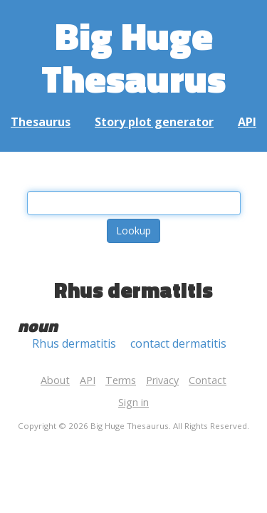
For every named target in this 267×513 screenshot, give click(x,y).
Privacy (162, 380)
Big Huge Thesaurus (133, 57)
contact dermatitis (178, 343)
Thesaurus (40, 122)
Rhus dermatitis (74, 343)
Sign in (133, 402)
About (55, 380)
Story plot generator (154, 122)
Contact (207, 380)
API (247, 122)
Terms (120, 380)
